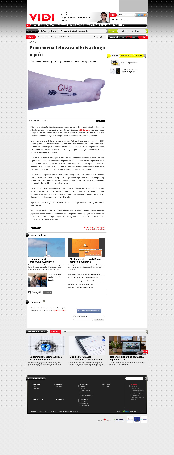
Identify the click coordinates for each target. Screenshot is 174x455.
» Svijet (35, 386)
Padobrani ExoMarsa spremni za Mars (81, 288)
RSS (145, 15)
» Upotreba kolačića (137, 394)
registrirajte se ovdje (59, 310)
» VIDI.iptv (83, 388)
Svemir (137, 31)
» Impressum (135, 388)
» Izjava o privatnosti (137, 392)
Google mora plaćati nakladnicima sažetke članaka (86, 358)
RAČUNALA (84, 384)
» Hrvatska (36, 388)
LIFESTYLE (84, 399)
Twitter (139, 15)
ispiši (101, 37)
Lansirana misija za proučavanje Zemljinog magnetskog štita (42, 262)
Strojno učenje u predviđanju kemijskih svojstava (85, 260)
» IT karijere (83, 401)
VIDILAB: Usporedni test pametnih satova (129, 63)
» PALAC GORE (85, 390)
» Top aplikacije (84, 405)
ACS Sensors (84, 130)
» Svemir (106, 386)
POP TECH (107, 384)
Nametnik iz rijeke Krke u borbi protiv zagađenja (84, 274)
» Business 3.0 (84, 403)
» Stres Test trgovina (86, 395)
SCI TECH (59, 384)
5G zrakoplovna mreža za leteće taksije (54, 277)
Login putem (90, 311)
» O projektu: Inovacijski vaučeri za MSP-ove (137, 397)
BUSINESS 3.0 (38, 399)
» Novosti (83, 386)
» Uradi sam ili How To (86, 394)
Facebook (142, 15)
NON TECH (36, 384)
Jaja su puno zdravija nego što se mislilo (81, 281)
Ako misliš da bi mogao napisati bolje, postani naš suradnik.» (94, 228)
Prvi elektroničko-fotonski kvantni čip (80, 284)
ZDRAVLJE (60, 399)
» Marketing (134, 386)
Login (142, 37)
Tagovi (46, 120)
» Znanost (59, 386)
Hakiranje (124, 31)
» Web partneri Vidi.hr (137, 390)
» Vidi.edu (83, 392)
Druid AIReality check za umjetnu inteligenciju (129, 71)
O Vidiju (134, 384)
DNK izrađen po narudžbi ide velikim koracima (83, 277)
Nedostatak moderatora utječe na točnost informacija (46, 358)
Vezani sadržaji (35, 120)
